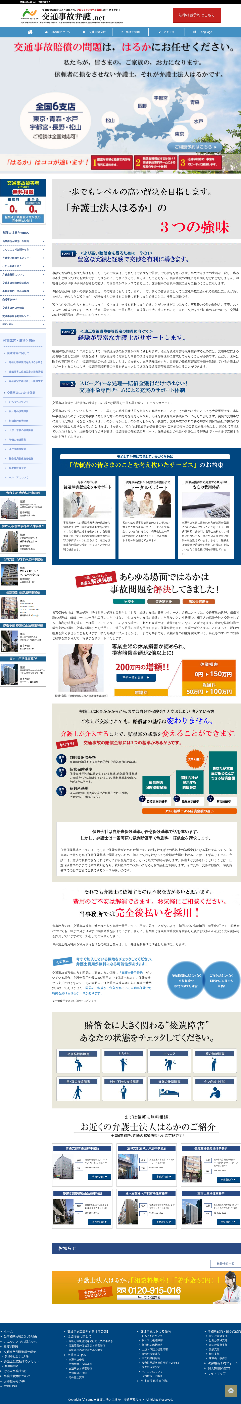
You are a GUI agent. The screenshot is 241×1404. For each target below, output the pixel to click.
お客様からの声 (14, 1381)
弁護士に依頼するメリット (16, 258)
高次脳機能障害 (17, 449)
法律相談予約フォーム (223, 1363)
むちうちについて (18, 402)
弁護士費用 (130, 32)
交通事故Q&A (9, 299)
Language (202, 32)
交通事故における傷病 (21, 392)
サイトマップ (217, 1373)
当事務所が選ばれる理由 (15, 241)
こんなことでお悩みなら (15, 249)
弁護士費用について (13, 274)
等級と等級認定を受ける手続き (26, 362)
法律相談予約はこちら (197, 15)
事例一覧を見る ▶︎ (136, 677)
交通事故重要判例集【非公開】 (88, 1331)
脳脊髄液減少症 (17, 468)
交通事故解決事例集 (13, 307)
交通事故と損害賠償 (80, 1368)
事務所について (58, 32)
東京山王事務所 (218, 1358)
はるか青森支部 (218, 1335)
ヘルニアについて (18, 477)
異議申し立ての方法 (17, 1356)
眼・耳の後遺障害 (18, 411)
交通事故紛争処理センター (16, 316)
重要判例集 (11, 1346)
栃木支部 (214, 1353)
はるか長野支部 (218, 1344)
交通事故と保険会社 (80, 1364)
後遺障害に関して (18, 353)
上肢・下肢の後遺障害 (21, 430)
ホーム (8, 1331)
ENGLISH (7, 324)
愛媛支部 (214, 1349)
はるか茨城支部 (218, 1340)
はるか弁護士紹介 (12, 266)
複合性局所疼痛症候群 (21, 458)
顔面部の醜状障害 (18, 420)
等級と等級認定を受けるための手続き (91, 1341)
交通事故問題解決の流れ (15, 282)
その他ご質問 (76, 1377)
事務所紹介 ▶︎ (99, 1176)
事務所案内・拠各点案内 (15, 291)
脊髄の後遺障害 (17, 439)
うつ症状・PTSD (152, 1375)
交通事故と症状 (78, 1372)
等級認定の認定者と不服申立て (26, 381)
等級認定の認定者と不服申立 (86, 1350)
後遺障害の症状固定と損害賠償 (26, 371)
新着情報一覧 (225, 1263)
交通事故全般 (94, 32)
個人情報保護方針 (220, 1368)
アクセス (167, 32)
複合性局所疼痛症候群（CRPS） (161, 1362)
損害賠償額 (11, 1366)
